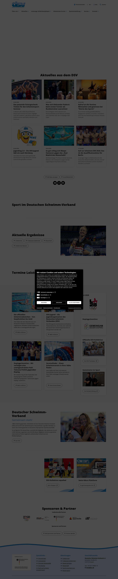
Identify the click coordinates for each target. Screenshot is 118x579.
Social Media (44, 295)
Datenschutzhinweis (48, 308)
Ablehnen (44, 302)
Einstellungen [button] (57, 308)
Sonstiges (43, 297)
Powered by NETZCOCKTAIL (74, 308)
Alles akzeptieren (74, 302)
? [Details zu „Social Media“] (50, 294)
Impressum (39, 308)
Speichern (59, 302)
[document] (59, 281)
